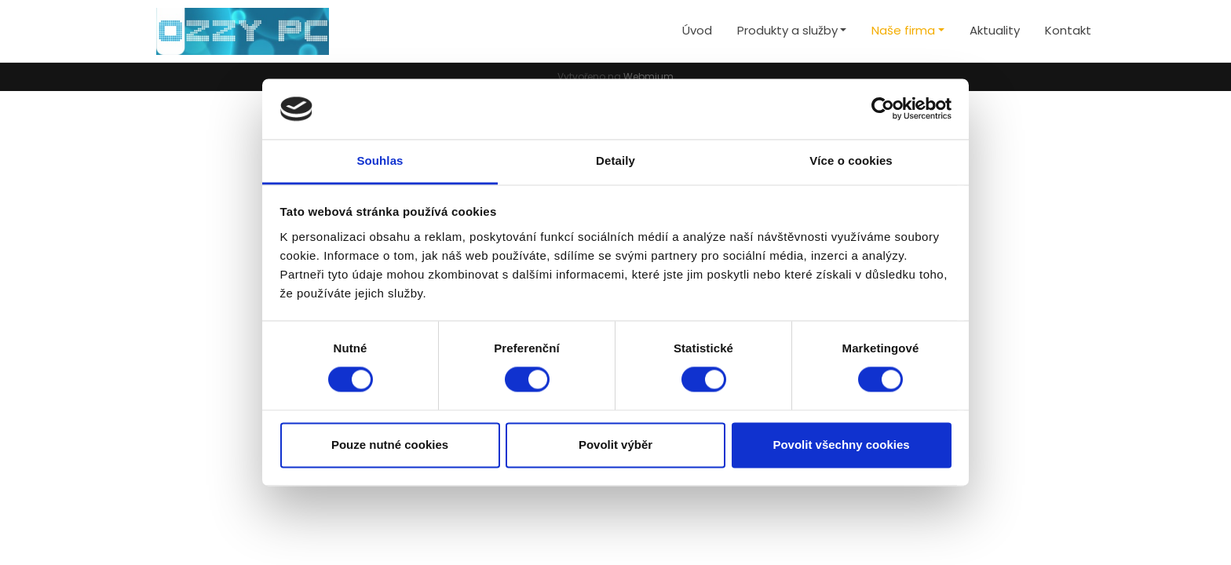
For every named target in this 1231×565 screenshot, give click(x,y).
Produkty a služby (787, 30)
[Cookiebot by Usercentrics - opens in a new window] (883, 109)
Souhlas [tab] (379, 160)
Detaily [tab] (615, 160)
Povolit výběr (615, 444)
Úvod (697, 30)
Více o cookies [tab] (851, 160)
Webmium (648, 76)
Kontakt (1068, 30)
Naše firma (903, 30)
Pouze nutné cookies (389, 444)
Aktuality (995, 30)
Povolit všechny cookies (841, 444)
